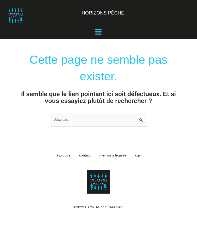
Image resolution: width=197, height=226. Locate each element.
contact (84, 155)
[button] (98, 32)
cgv (140, 155)
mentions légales (113, 155)
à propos (61, 155)
